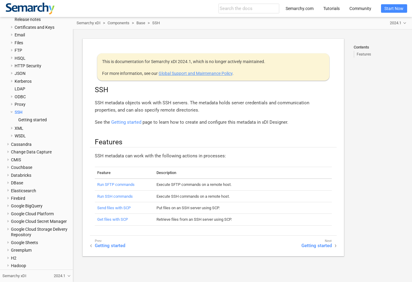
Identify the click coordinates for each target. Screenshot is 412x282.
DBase (17, 182)
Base (140, 23)
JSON (20, 73)
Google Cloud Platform (32, 213)
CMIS (16, 159)
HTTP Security (28, 65)
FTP (18, 50)
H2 (13, 258)
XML (19, 128)
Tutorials (331, 8)
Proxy (20, 104)
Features (364, 54)
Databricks (21, 175)
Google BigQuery (27, 205)
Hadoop (18, 265)
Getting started (32, 119)
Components (118, 23)
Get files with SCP (112, 219)
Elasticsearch (23, 190)
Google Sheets (24, 242)
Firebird (18, 198)
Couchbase (21, 167)
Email (20, 34)
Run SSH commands (115, 196)
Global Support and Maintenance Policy (195, 73)
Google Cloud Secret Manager (39, 221)
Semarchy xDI (89, 23)
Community (360, 8)
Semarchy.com (300, 8)
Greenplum (21, 250)
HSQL (20, 58)
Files (19, 42)
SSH (18, 112)
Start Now (393, 8)
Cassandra (21, 144)
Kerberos (23, 81)
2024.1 (395, 23)
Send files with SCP (114, 208)
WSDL (20, 135)
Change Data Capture (31, 151)
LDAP (20, 88)
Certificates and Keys (34, 27)
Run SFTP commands (116, 184)
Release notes (28, 19)
